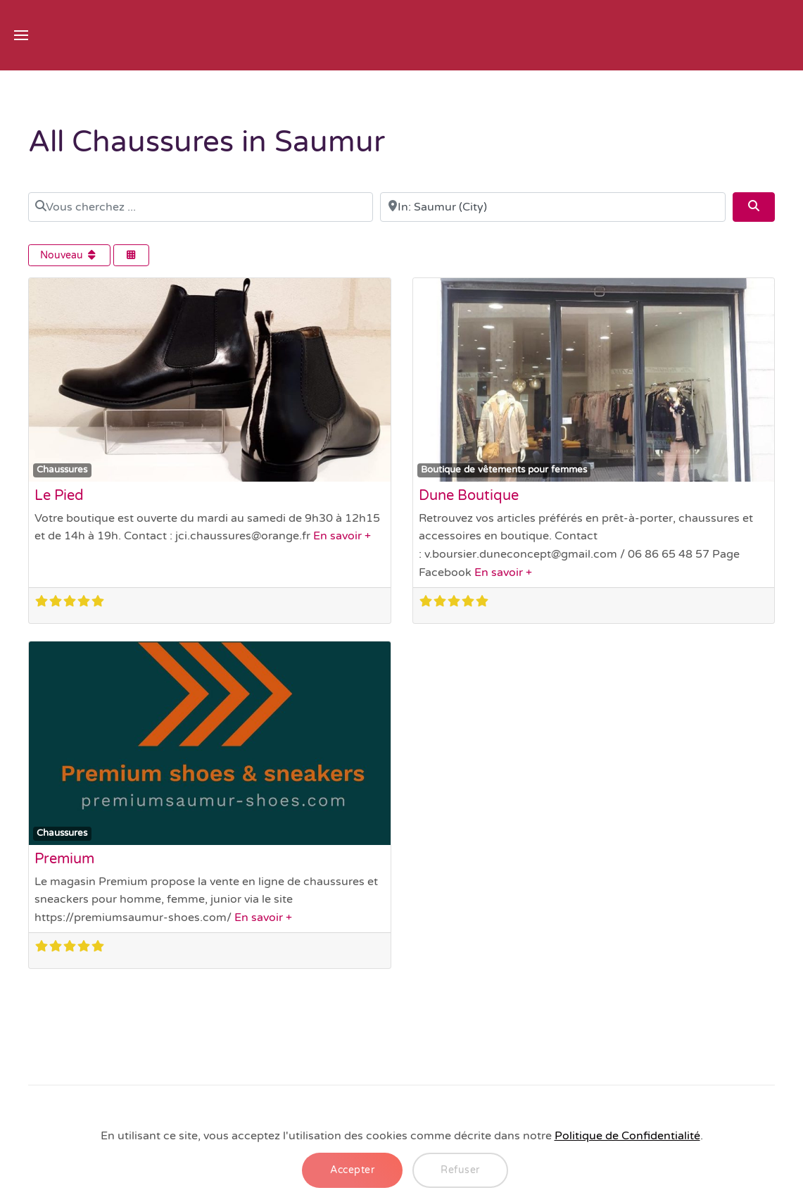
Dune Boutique (469, 495)
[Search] (754, 207)
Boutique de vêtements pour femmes (504, 469)
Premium (64, 859)
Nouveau (69, 255)
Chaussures (62, 469)
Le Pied (59, 495)
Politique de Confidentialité (627, 1136)
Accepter (352, 1170)
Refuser (460, 1170)
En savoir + (342, 536)
